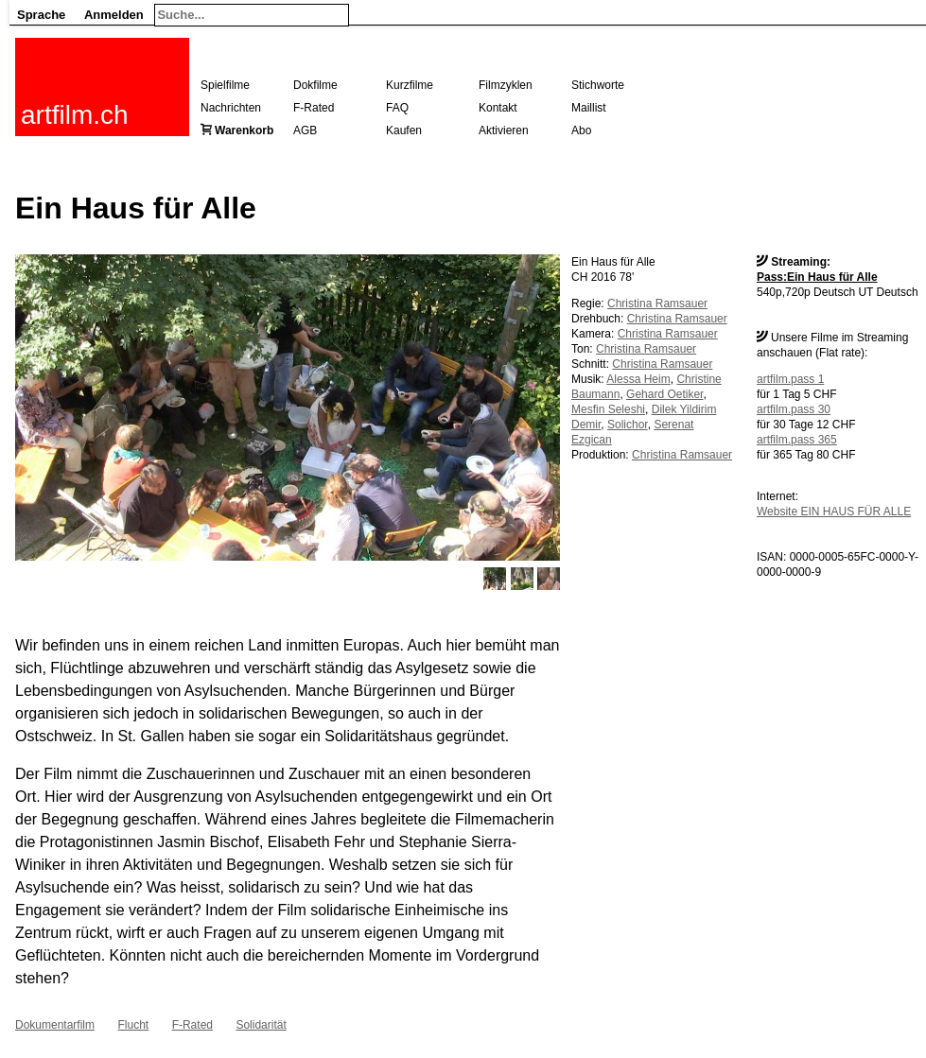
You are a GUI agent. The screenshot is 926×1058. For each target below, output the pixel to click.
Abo (581, 130)
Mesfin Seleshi (608, 409)
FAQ (397, 107)
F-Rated (313, 107)
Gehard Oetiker (664, 394)
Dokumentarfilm (55, 1025)
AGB (305, 130)
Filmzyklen (506, 85)
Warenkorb (244, 130)
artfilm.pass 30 (793, 409)
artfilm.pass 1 (790, 379)
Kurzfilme (409, 85)
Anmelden (114, 15)
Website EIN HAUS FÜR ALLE (834, 511)
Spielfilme (225, 85)
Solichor (627, 424)
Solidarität (261, 1025)
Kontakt (498, 107)
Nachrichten (231, 107)
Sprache (41, 15)
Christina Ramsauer (657, 303)
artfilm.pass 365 (797, 439)
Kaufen (404, 130)
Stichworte (597, 85)
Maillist (588, 107)
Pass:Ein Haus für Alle (817, 277)
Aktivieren (504, 130)
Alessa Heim (638, 379)
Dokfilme (315, 85)
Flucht (133, 1025)
